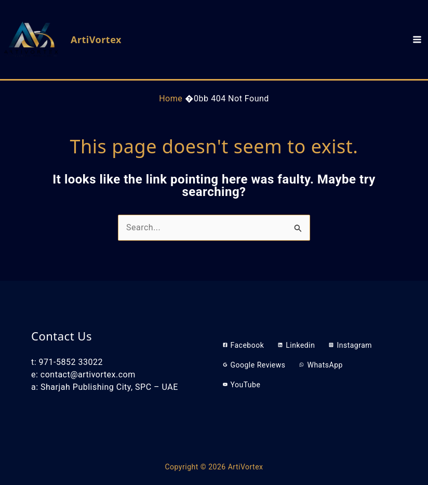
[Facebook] (244, 345)
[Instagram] (350, 345)
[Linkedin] (296, 345)
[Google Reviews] (254, 365)
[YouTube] (242, 385)
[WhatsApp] (321, 365)
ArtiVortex (96, 39)
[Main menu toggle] (417, 39)
